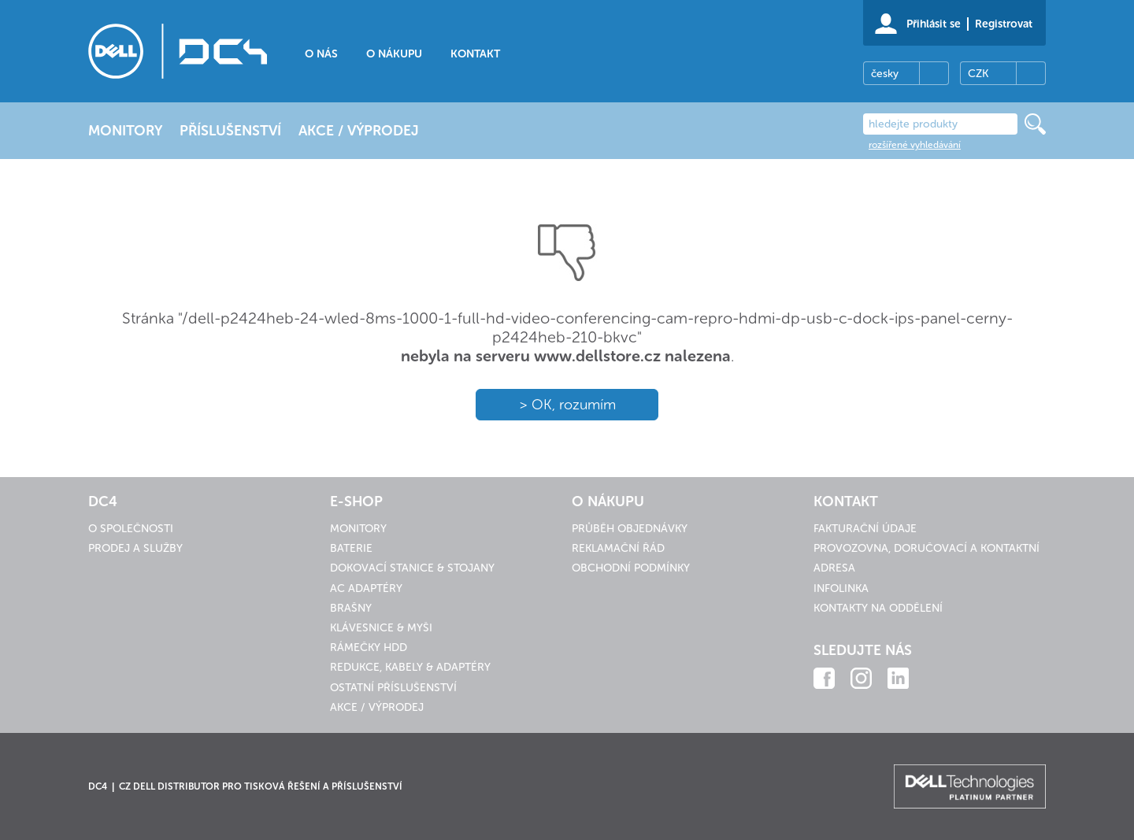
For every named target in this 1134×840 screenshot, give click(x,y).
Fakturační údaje (865, 528)
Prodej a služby (135, 548)
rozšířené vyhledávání (915, 144)
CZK (978, 73)
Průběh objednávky (629, 528)
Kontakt (475, 54)
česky (885, 73)
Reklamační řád (618, 548)
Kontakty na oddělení (878, 608)
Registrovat (1003, 24)
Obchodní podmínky (631, 568)
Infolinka (841, 588)
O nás (321, 54)
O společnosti (130, 528)
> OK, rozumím (567, 404)
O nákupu (394, 54)
